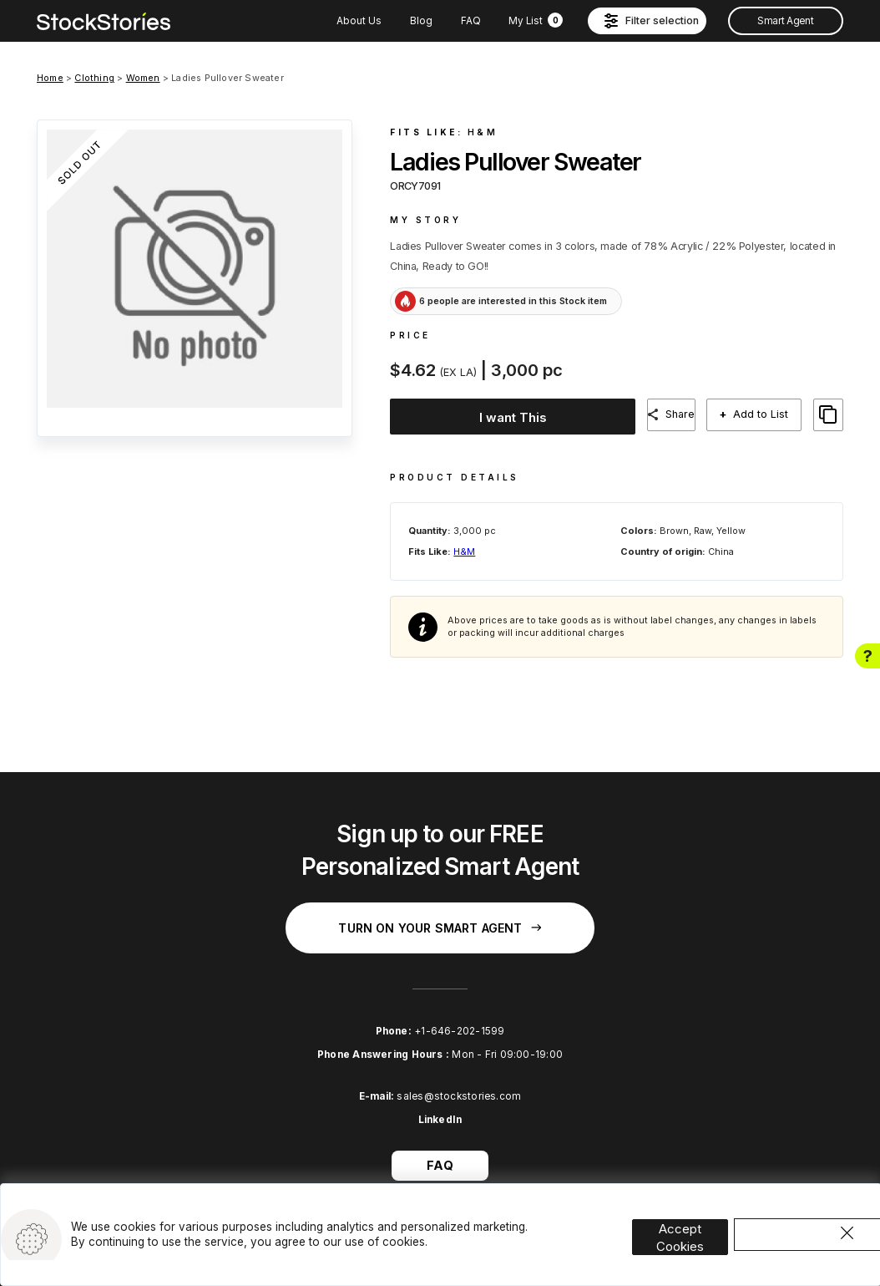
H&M (483, 132)
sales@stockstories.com (459, 1082)
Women (143, 78)
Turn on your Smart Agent (439, 914)
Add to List (767, 414)
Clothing (94, 78)
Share (683, 414)
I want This (509, 415)
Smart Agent (785, 21)
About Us (359, 21)
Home (50, 78)
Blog (421, 21)
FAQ (471, 21)
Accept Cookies (696, 1213)
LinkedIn (440, 1106)
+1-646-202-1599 (459, 1017)
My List (535, 21)
